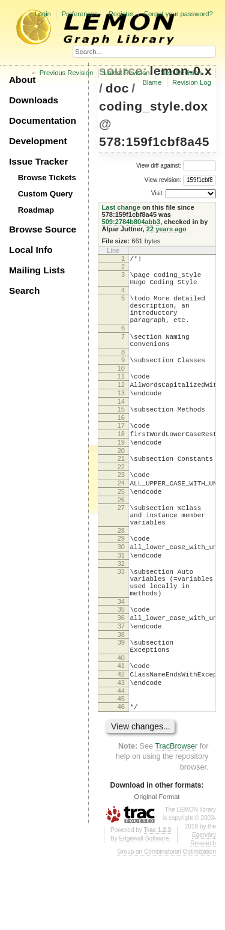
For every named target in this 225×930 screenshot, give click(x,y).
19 (121, 472)
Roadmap (36, 209)
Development (38, 141)
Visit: (157, 193)
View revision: (163, 180)
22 (121, 501)
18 (121, 462)
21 (121, 490)
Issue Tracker (38, 161)
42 (121, 742)
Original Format (157, 870)
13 (121, 416)
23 (121, 508)
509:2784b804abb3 (131, 221)
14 (121, 426)
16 (121, 444)
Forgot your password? (178, 13)
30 (121, 593)
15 (121, 434)
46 (121, 778)
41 (121, 732)
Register (121, 13)
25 (121, 529)
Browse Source (42, 229)
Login (42, 13)
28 (121, 575)
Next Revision (181, 72)
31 (121, 603)
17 (121, 452)
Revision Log (191, 82)
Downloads (33, 100)
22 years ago (166, 228)
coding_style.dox (153, 106)
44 (121, 763)
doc (117, 88)
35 (121, 666)
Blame (151, 82)
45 (121, 770)
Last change (121, 207)
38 (121, 697)
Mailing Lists (37, 270)
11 (121, 396)
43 (121, 752)
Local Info (31, 250)
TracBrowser (176, 820)
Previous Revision (67, 72)
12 (121, 406)
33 (121, 621)
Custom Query (45, 193)
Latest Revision (127, 72)
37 (121, 687)
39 (121, 705)
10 (121, 388)
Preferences (80, 13)
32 (121, 614)
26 (121, 539)
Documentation (42, 120)
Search (24, 290)
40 (121, 724)
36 (121, 677)
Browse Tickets (47, 177)
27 (121, 547)
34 (121, 659)
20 (121, 483)
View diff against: (176, 165)
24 (121, 519)
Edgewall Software (144, 912)
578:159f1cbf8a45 (154, 141)
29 (121, 583)
